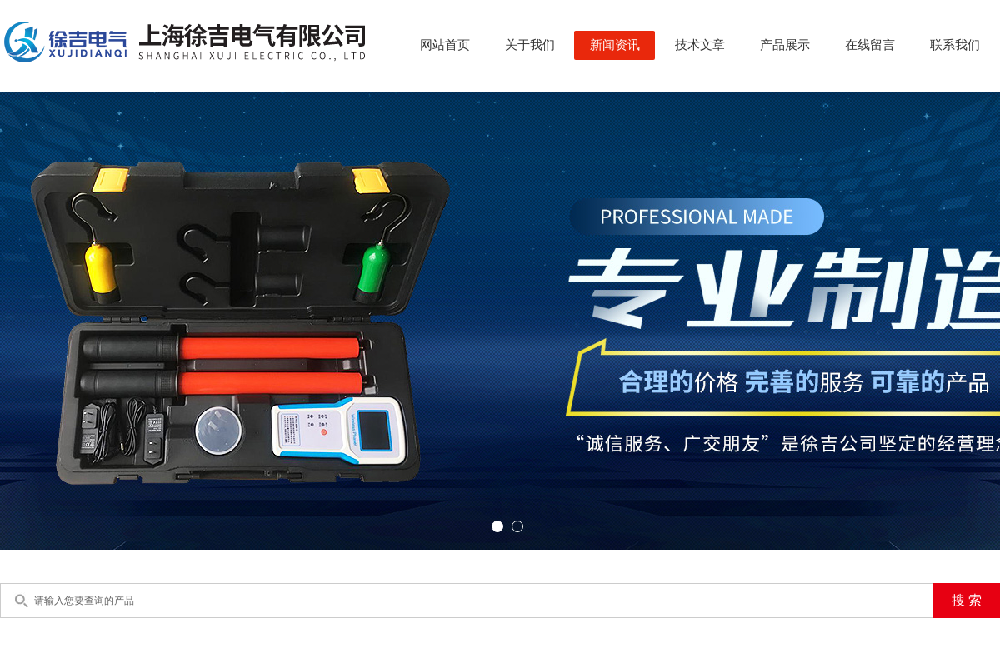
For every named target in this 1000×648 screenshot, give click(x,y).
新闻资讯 (615, 45)
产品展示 (785, 45)
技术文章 (700, 45)
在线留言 (870, 45)
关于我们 (530, 45)
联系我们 (955, 45)
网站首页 (445, 45)
